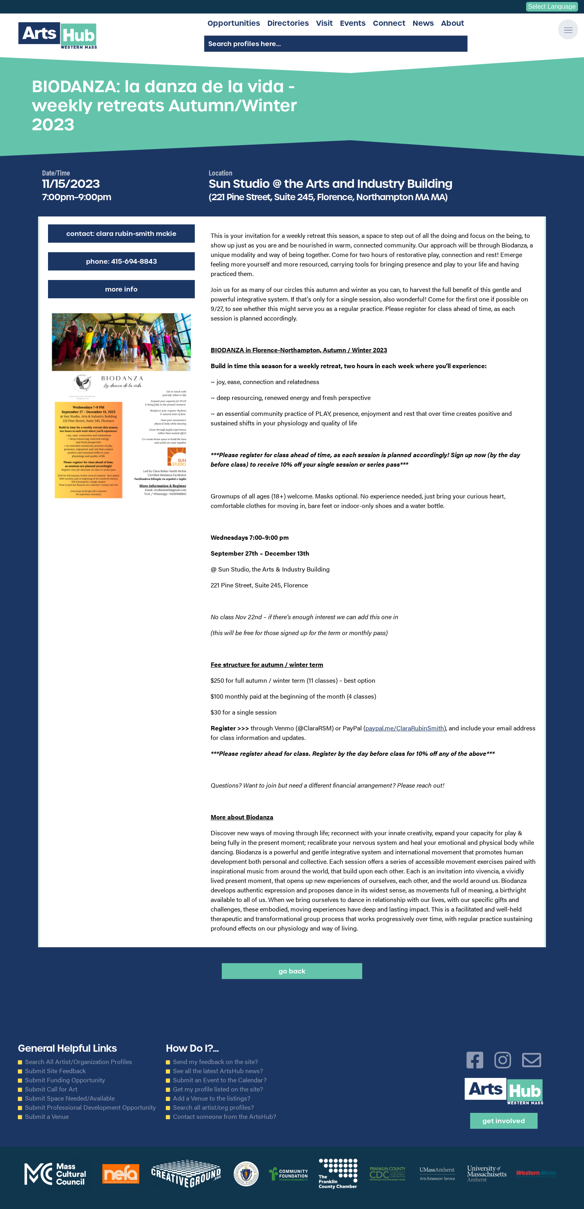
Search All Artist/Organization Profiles (78, 1061)
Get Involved (503, 1120)
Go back (292, 971)
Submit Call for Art (51, 1089)
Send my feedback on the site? (215, 1061)
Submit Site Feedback (55, 1071)
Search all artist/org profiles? (213, 1107)
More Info (121, 289)
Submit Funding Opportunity (65, 1080)
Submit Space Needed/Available (70, 1098)
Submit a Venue (47, 1116)
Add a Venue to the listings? (211, 1098)
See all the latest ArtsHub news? (218, 1071)
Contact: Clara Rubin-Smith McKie (121, 233)
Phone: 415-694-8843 (121, 261)
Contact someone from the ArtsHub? (224, 1116)
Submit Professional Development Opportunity (90, 1107)
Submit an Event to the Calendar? (220, 1080)
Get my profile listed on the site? (218, 1089)
